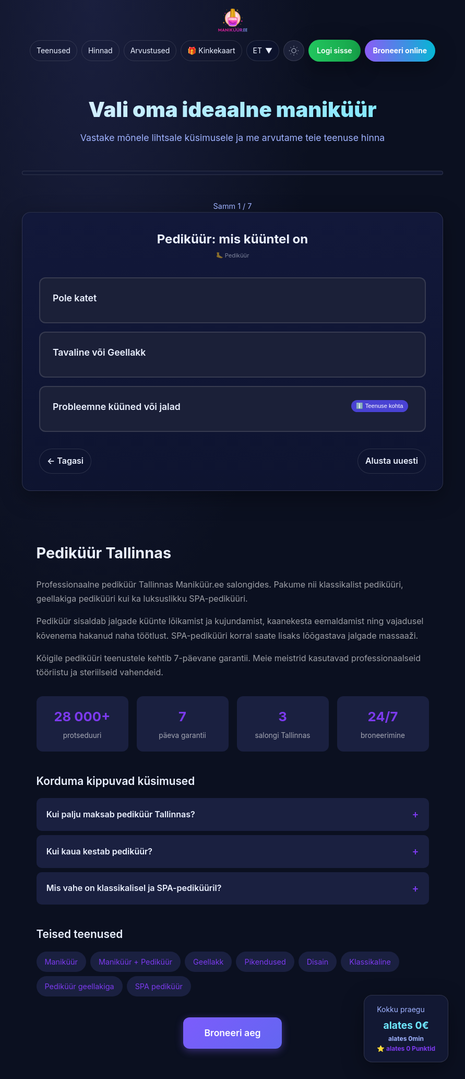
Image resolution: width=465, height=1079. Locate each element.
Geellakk (208, 961)
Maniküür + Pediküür (135, 961)
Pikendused (264, 961)
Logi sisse (334, 50)
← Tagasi (65, 460)
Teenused (53, 50)
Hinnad (100, 50)
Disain (318, 961)
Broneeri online (400, 50)
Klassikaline (370, 961)
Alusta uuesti (391, 460)
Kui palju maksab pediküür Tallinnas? (232, 814)
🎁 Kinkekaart (211, 50)
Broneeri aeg (232, 1032)
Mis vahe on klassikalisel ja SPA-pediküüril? (232, 889)
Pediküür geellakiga (79, 986)
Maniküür (61, 961)
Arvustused (150, 50)
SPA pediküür (159, 986)
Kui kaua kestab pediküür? (232, 851)
